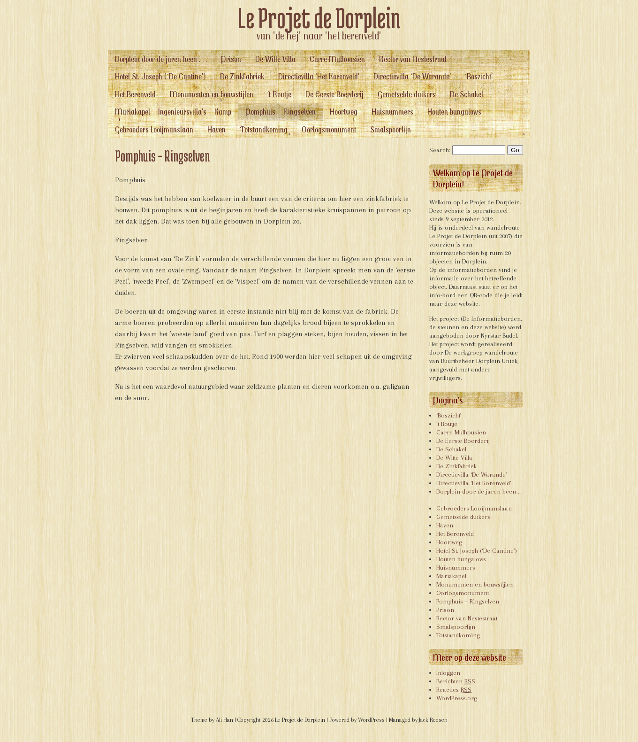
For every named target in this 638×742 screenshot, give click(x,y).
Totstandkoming (264, 129)
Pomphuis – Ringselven (280, 111)
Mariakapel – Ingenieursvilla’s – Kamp (173, 111)
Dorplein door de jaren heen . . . (161, 59)
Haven (216, 129)
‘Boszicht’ (479, 76)
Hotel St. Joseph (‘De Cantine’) (160, 76)
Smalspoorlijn (390, 129)
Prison (231, 59)
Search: (439, 150)
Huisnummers (392, 111)
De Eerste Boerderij (334, 94)
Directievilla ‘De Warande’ (412, 76)
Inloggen (448, 672)
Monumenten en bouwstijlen (211, 94)
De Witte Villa (275, 59)
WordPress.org (456, 698)
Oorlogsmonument (329, 129)
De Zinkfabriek (242, 76)
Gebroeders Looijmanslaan (154, 129)
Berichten (455, 681)
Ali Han (224, 720)
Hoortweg (343, 111)
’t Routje (279, 94)
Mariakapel (451, 576)
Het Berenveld (135, 94)
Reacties (453, 689)
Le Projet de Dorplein (319, 17)
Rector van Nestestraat (413, 59)
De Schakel (466, 94)
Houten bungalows (454, 111)
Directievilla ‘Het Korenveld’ (318, 76)
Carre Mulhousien (337, 59)
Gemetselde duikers (407, 94)
